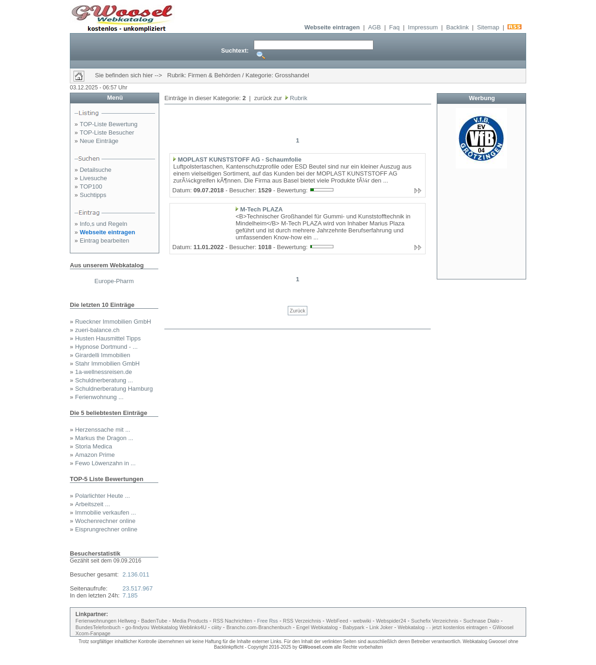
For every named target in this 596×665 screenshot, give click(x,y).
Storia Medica (93, 446)
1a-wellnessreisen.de (103, 371)
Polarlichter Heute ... (102, 495)
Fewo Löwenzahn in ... (105, 463)
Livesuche (93, 178)
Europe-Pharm (114, 281)
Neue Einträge (99, 140)
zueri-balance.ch (97, 329)
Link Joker (381, 627)
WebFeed (337, 621)
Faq (394, 27)
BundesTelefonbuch (98, 627)
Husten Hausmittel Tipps (108, 338)
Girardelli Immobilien (102, 355)
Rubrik (297, 98)
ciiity (216, 627)
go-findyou (137, 627)
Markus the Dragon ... (104, 437)
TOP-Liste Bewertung (108, 124)
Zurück (297, 310)
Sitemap (488, 27)
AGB (374, 27)
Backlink (457, 27)
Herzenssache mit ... (102, 429)
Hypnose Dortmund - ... (106, 346)
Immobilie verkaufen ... (105, 512)
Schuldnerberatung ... (104, 380)
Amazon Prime (95, 454)
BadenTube (154, 621)
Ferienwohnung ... (99, 397)
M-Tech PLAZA (261, 209)
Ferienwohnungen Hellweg (105, 621)
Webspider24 (391, 621)
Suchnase (474, 621)
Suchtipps (93, 194)
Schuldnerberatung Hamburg (114, 388)
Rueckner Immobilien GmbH (113, 321)
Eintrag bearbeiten (104, 240)
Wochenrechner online (105, 520)
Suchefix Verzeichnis (435, 621)
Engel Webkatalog (317, 627)
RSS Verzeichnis (302, 621)
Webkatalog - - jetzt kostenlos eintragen (443, 627)
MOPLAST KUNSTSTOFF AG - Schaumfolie (240, 159)
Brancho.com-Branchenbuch (258, 627)
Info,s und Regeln (103, 223)
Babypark (353, 627)
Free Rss (267, 621)
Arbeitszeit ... (92, 504)
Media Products (190, 621)
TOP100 (91, 186)
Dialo (493, 621)
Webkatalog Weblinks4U (178, 627)
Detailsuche (95, 169)
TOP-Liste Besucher (107, 132)
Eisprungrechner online (106, 529)
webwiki (362, 621)
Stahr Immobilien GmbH (107, 363)
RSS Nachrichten (232, 621)
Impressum (423, 27)
